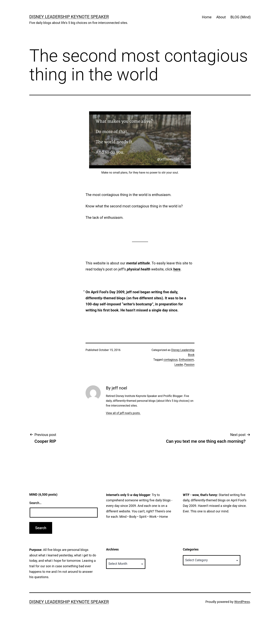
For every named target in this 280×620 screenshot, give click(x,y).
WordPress (242, 602)
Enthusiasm (186, 359)
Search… (35, 503)
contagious (170, 359)
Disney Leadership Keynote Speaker (69, 16)
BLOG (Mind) (241, 17)
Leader (178, 364)
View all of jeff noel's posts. (123, 413)
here (177, 269)
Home (207, 17)
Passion (189, 364)
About (221, 17)
